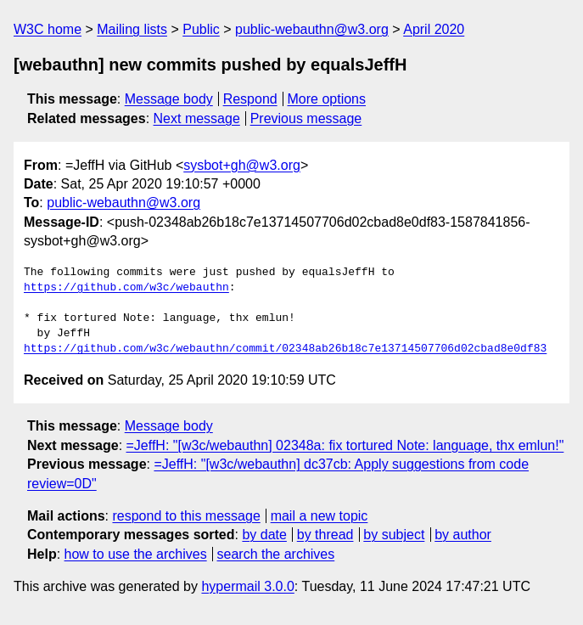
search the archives (276, 554)
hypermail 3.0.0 (247, 586)
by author (462, 534)
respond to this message (186, 516)
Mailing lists (132, 29)
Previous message (306, 118)
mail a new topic (319, 516)
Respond (250, 99)
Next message (197, 118)
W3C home (47, 29)
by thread (325, 534)
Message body (169, 99)
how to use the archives (135, 554)
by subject (393, 534)
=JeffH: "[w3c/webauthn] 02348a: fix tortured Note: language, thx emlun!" (345, 445)
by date (264, 534)
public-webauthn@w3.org (312, 29)
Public (201, 29)
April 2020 (433, 29)
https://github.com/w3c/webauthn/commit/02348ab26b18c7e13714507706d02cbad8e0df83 (285, 349)
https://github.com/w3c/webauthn (126, 288)
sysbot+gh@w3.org (241, 165)
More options (327, 99)
